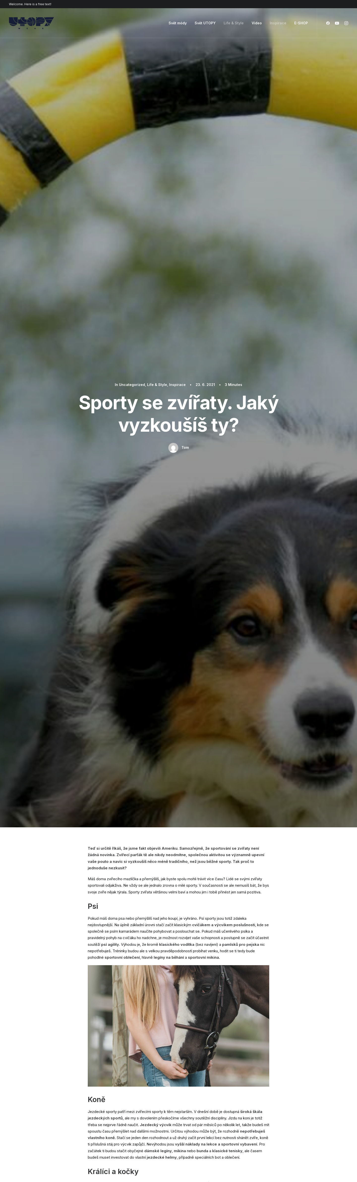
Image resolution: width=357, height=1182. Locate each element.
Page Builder (121, 1081)
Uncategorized (102, 706)
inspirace (97, 569)
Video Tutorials (202, 1106)
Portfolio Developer (55, 1120)
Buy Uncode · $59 (286, 1025)
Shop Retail (48, 1094)
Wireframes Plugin (126, 1094)
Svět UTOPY (205, 23)
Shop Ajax (47, 1088)
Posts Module (123, 1101)
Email (156, 914)
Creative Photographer (58, 1101)
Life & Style (234, 23)
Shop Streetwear (53, 1114)
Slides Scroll (121, 1120)
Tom (185, 100)
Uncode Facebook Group (283, 1081)
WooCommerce (124, 1088)
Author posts (134, 622)
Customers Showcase (281, 1106)
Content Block (123, 1107)
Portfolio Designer (54, 1107)
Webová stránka (228, 914)
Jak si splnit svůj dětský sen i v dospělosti (127, 544)
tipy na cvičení (139, 569)
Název (95, 914)
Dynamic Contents (126, 1114)
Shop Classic (50, 1081)
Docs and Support (205, 1081)
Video (257, 23)
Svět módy (178, 23)
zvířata (163, 569)
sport (116, 569)
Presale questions (205, 1131)
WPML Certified (125, 1133)
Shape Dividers (123, 1127)
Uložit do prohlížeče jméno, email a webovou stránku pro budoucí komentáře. (156, 940)
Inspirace (278, 23)
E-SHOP (301, 23)
